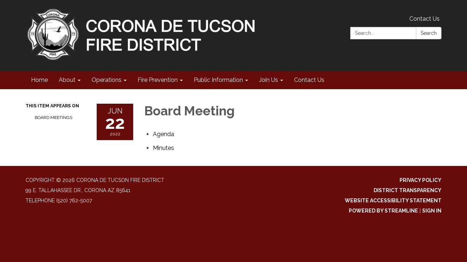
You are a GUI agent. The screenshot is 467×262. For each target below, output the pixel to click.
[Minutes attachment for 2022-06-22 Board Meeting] (163, 147)
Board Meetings (53, 117)
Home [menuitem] (39, 79)
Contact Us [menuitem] (309, 79)
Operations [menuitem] (106, 79)
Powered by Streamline (383, 211)
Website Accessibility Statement (393, 200)
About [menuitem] (67, 79)
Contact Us (424, 18)
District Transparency (407, 190)
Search (429, 33)
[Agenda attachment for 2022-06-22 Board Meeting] (163, 134)
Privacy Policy (420, 180)
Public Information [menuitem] (218, 79)
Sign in (431, 211)
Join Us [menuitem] (268, 79)
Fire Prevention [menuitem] (158, 79)
